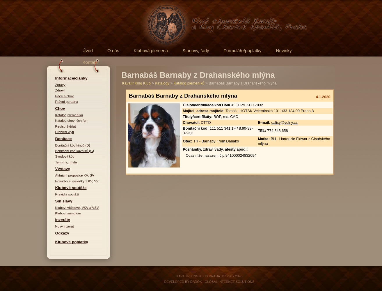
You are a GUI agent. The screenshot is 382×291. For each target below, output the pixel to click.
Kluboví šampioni (68, 213)
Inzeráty (62, 220)
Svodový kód (64, 156)
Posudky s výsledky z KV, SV (77, 181)
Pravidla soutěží (67, 194)
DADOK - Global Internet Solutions (222, 281)
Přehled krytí (64, 132)
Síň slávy (63, 201)
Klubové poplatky (71, 242)
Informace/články (71, 78)
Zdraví (60, 90)
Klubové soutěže (71, 188)
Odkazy (62, 233)
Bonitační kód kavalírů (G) (74, 151)
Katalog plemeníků (69, 115)
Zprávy (60, 85)
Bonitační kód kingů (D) (72, 145)
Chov (60, 108)
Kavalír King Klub (136, 83)
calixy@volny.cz (284, 122)
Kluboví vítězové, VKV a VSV (77, 207)
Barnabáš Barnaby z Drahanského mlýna (183, 96)
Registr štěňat (65, 126)
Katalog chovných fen (71, 120)
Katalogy (162, 83)
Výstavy (62, 169)
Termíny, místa (66, 162)
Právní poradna (66, 101)
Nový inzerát (64, 226)
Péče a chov (64, 96)
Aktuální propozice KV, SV (74, 175)
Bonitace (63, 139)
